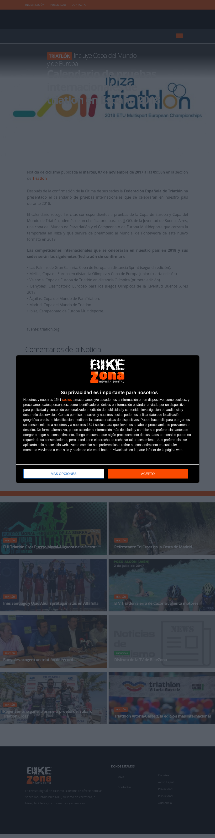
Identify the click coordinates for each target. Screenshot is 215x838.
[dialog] (107, 419)
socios (67, 399)
